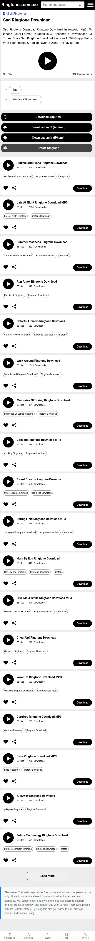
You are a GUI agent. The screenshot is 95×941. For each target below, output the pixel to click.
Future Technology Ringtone (18, 849)
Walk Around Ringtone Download (20, 374)
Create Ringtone (31, 148)
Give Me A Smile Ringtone (17, 611)
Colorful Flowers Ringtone (17, 334)
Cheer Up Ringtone (13, 651)
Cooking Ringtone (13, 453)
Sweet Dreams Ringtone (16, 493)
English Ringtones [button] (15, 13)
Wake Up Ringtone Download (18, 690)
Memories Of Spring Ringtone (18, 414)
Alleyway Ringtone (13, 809)
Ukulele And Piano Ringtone (17, 176)
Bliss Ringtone (11, 770)
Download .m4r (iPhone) (34, 138)
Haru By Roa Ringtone (15, 572)
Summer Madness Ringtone (18, 255)
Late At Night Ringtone (15, 216)
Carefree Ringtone (13, 730)
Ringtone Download (25, 99)
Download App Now (32, 117)
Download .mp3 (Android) (34, 127)
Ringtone (64, 176)
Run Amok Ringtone (14, 295)
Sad (15, 89)
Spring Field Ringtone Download (20, 532)
